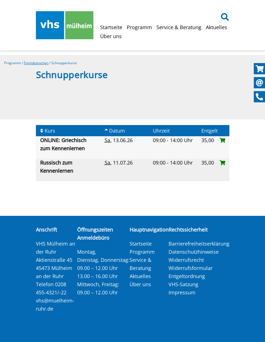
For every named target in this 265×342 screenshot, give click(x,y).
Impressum (182, 292)
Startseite (111, 27)
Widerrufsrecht (186, 259)
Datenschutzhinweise (194, 251)
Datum (115, 130)
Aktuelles (216, 27)
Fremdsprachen (36, 63)
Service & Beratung (178, 27)
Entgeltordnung (187, 276)
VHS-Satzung (183, 284)
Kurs (47, 130)
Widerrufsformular (191, 268)
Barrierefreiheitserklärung (199, 243)
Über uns (111, 36)
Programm (139, 27)
